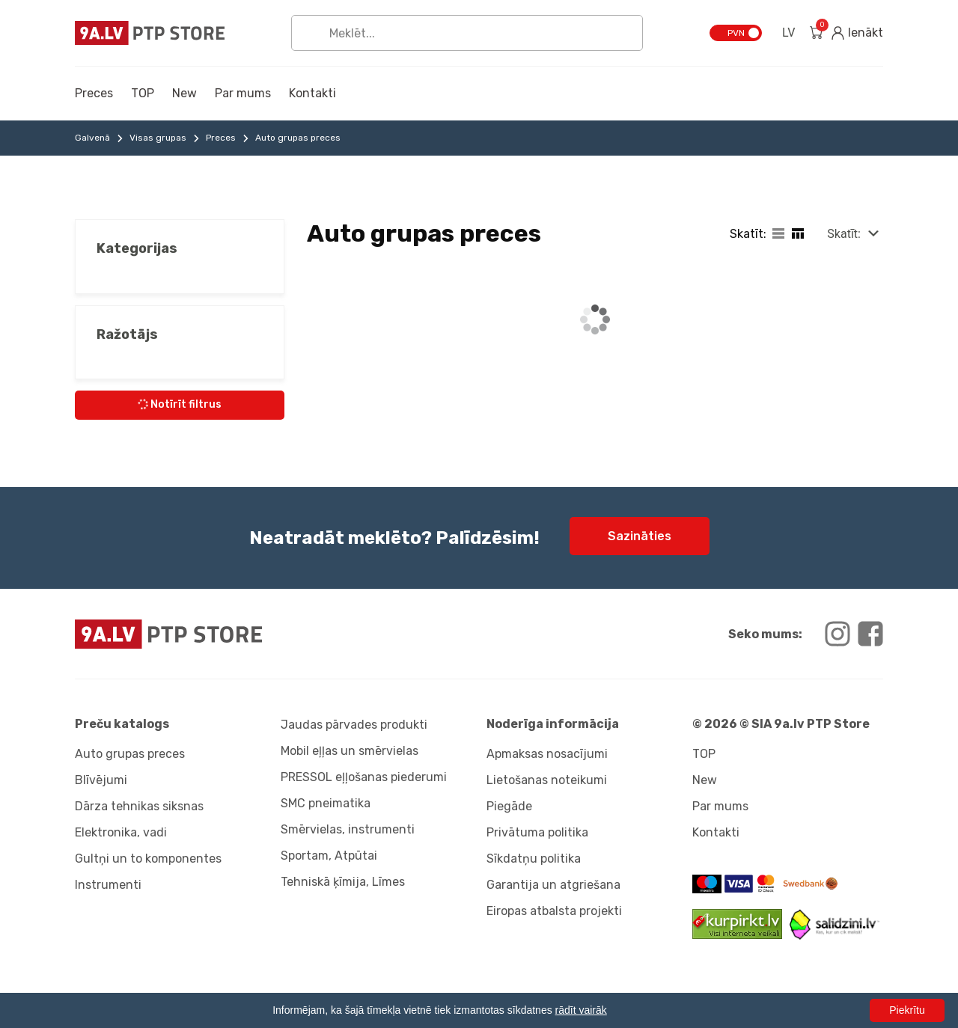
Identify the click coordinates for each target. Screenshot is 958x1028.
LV (788, 32)
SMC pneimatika (325, 803)
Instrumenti (108, 885)
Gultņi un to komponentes (148, 858)
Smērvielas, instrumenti (348, 829)
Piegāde (509, 806)
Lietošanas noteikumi (546, 780)
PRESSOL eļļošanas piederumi (364, 777)
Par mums (243, 93)
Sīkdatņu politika (533, 858)
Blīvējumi (101, 780)
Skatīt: (844, 234)
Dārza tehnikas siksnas (139, 806)
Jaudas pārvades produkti (354, 725)
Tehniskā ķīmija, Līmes (343, 882)
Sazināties (639, 536)
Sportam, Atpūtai (329, 855)
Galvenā (92, 137)
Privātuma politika (537, 832)
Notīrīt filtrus (179, 404)
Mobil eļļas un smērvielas (349, 751)
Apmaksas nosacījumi (547, 754)
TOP (142, 93)
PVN (736, 33)
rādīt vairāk (581, 1010)
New (184, 93)
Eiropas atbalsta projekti (554, 911)
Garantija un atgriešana (553, 885)
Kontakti (312, 93)
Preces (94, 93)
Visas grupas (157, 137)
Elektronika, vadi (121, 832)
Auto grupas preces (130, 754)
